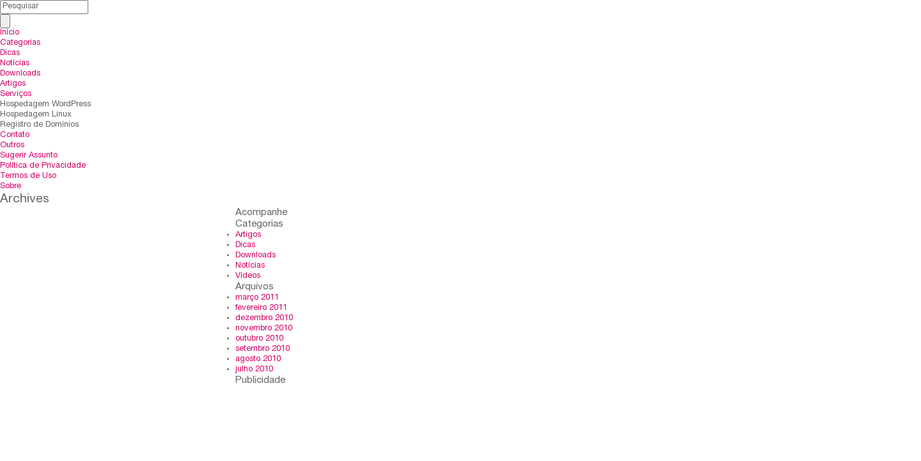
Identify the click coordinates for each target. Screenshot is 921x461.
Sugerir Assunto (29, 156)
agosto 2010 (258, 359)
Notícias (14, 64)
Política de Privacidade (43, 166)
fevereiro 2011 (261, 308)
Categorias (20, 43)
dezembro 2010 (264, 318)
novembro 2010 (263, 329)
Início (9, 33)
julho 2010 (254, 370)
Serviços (15, 94)
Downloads (20, 74)
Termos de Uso (28, 176)
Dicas (10, 53)
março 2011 (257, 298)
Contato (14, 135)
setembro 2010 (262, 349)
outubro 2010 (259, 339)
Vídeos (247, 276)
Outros (12, 146)
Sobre (10, 186)
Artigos (13, 84)
